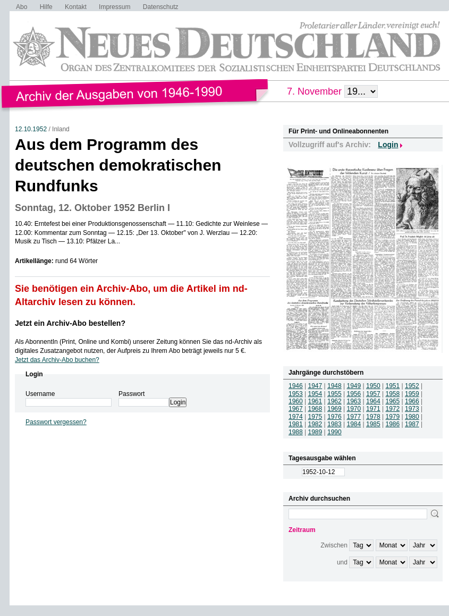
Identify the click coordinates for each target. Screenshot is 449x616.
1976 (334, 416)
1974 (296, 416)
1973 (412, 408)
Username (40, 394)
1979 (393, 416)
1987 (412, 424)
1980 (412, 416)
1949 (354, 386)
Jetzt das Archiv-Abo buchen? (57, 360)
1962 (334, 401)
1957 (373, 394)
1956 (354, 394)
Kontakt (76, 7)
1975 (315, 416)
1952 (412, 386)
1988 (296, 432)
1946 (296, 386)
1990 (334, 432)
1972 (393, 408)
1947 (315, 386)
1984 (354, 424)
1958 (393, 394)
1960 (296, 401)
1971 (373, 408)
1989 (315, 432)
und (342, 562)
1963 (354, 401)
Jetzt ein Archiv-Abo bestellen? (70, 323)
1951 (393, 386)
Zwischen (334, 545)
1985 (373, 424)
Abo (21, 7)
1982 (315, 424)
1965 (393, 401)
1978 (373, 416)
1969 (334, 408)
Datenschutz (161, 7)
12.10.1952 (31, 129)
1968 (315, 408)
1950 (373, 386)
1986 (393, 424)
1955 (334, 394)
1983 (334, 424)
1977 (354, 416)
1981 (296, 424)
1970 (354, 408)
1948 (334, 386)
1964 (373, 401)
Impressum (114, 7)
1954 (315, 394)
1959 (412, 394)
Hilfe (46, 7)
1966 (412, 401)
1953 (296, 394)
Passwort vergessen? (56, 422)
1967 (296, 408)
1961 (315, 401)
